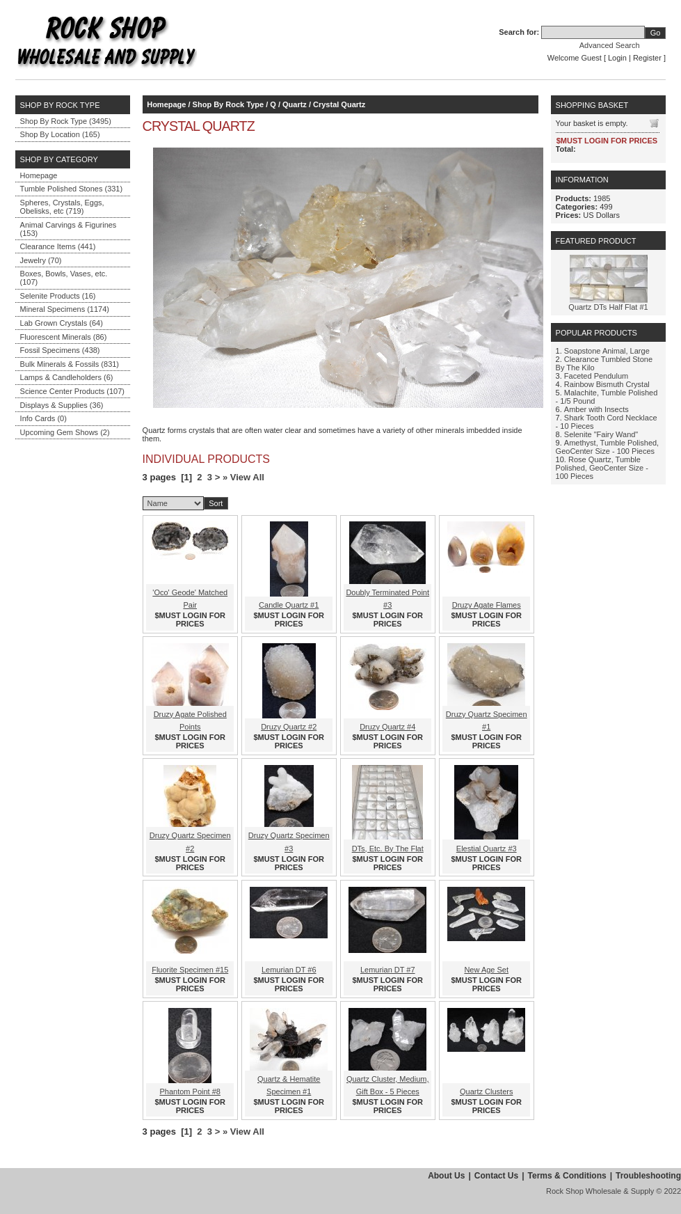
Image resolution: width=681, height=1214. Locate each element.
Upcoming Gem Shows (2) (65, 432)
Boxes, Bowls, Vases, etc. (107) (64, 277)
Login (617, 58)
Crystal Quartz (339, 104)
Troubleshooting (648, 1176)
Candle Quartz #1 (289, 605)
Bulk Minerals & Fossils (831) (69, 364)
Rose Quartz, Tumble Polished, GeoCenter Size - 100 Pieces (602, 467)
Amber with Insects (596, 409)
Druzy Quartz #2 (289, 727)
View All (247, 477)
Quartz (294, 104)
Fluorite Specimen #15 (190, 969)
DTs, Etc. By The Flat (388, 848)
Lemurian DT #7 (387, 969)
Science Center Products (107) (72, 391)
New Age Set (486, 969)
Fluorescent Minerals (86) (63, 337)
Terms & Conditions (567, 1176)
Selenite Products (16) (58, 296)
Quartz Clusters (486, 1091)
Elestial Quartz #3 (486, 848)
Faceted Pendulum (596, 376)
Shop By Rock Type (228, 104)
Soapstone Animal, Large (607, 351)
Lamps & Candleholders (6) (66, 377)
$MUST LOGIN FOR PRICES (190, 619)
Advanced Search (609, 45)
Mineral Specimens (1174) (64, 309)
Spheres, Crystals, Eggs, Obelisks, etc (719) (62, 206)
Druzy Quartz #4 (387, 727)
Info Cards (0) (43, 418)
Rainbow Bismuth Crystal (607, 384)
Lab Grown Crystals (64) (61, 323)
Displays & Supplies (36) (62, 405)
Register (647, 58)
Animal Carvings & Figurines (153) (68, 229)
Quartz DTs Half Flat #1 (608, 307)
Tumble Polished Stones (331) (71, 188)
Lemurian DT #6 (289, 969)
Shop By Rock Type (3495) (65, 121)
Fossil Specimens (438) (60, 350)
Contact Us (496, 1176)
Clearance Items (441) (58, 246)
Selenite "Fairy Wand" (601, 434)
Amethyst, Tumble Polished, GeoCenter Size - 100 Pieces (607, 447)
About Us (446, 1176)
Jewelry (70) (41, 260)
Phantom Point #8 (190, 1091)
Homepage (39, 175)
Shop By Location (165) (60, 134)
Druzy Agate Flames (486, 605)
